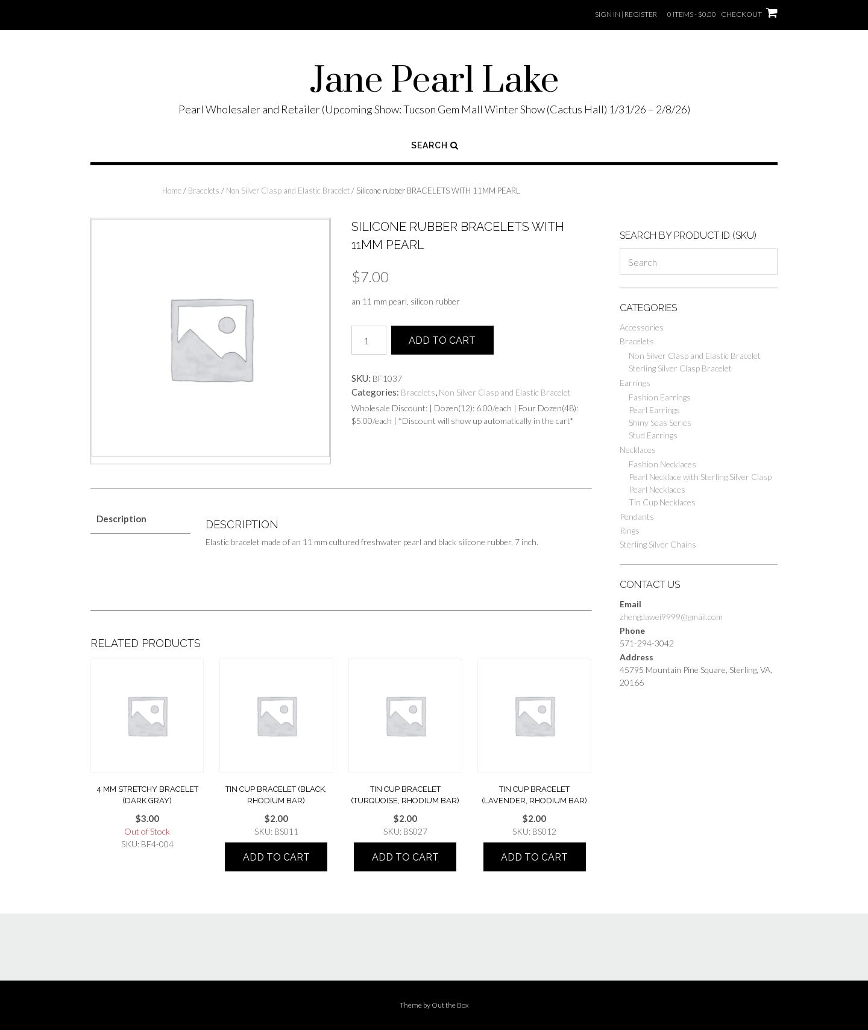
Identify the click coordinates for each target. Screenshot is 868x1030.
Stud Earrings (653, 435)
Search (435, 145)
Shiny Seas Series (660, 422)
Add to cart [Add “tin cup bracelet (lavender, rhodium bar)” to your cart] (534, 857)
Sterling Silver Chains (658, 544)
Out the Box (450, 1004)
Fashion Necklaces (662, 464)
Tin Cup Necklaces (662, 502)
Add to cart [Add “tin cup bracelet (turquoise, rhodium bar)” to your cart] (405, 857)
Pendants (637, 516)
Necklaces (638, 449)
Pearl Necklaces (657, 489)
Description (121, 518)
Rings (630, 530)
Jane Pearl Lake (434, 81)
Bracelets (203, 190)
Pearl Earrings (654, 410)
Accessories (642, 327)
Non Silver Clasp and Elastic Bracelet (288, 190)
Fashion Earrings (660, 397)
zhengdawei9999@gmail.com (671, 616)
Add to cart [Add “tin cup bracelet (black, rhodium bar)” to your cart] (276, 857)
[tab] (140, 519)
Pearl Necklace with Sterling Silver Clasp (700, 477)
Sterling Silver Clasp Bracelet (680, 368)
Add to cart (442, 340)
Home (171, 190)
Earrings (635, 383)
